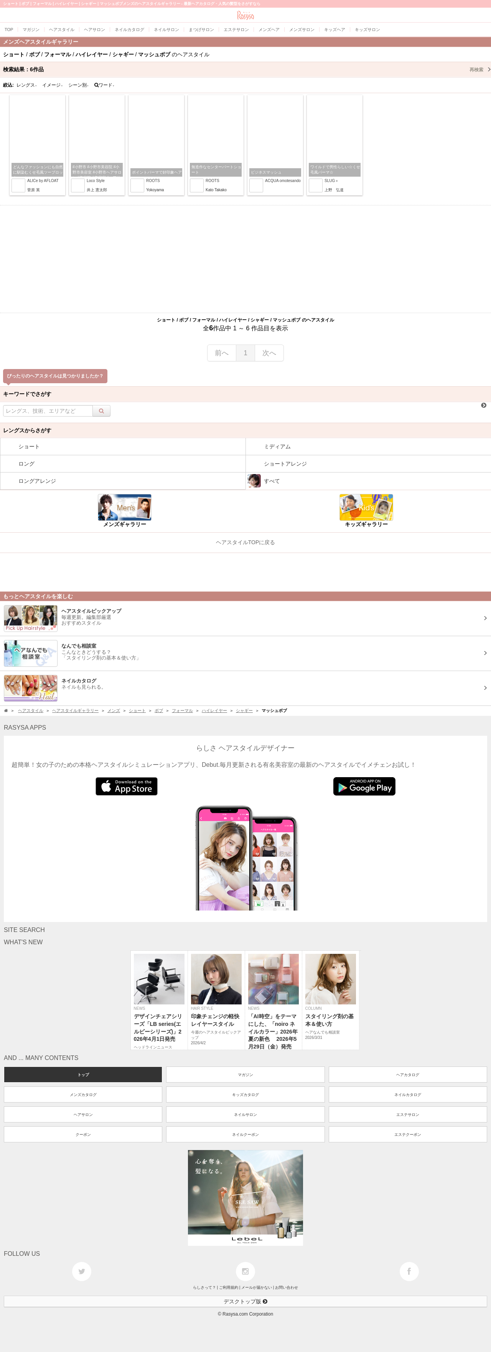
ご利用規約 (228, 1287)
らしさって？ (204, 1287)
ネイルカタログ (407, 1095)
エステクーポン (407, 1134)
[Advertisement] (245, 259)
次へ (269, 353)
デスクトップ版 (245, 1301)
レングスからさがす (27, 430)
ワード (104, 85)
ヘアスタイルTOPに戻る (245, 542)
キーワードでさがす (27, 394)
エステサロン (407, 1114)
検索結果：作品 (247, 69)
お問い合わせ (286, 1287)
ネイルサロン (245, 1114)
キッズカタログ (245, 1095)
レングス (26, 85)
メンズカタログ (83, 1095)
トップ (83, 1075)
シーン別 (78, 85)
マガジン (245, 1075)
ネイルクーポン (245, 1134)
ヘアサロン (83, 1114)
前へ (222, 353)
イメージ (52, 85)
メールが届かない (256, 1287)
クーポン (83, 1134)
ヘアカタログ (407, 1075)
